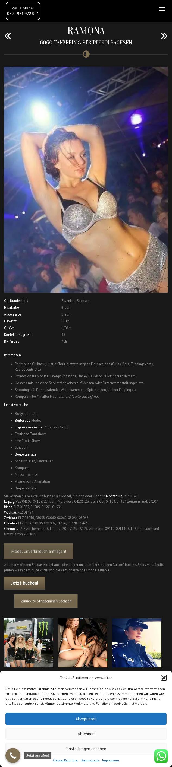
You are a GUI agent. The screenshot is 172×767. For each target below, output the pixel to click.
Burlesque (22, 420)
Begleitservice (25, 454)
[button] (164, 677)
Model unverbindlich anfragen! (38, 556)
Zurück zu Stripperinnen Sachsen (56, 601)
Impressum (110, 760)
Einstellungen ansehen (86, 748)
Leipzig (9, 501)
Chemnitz (11, 528)
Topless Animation (29, 427)
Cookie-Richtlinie (65, 760)
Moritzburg (114, 496)
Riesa (8, 507)
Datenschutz (90, 760)
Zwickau (10, 517)
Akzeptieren (86, 718)
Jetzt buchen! (24, 583)
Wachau (10, 512)
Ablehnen (86, 733)
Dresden (10, 523)
